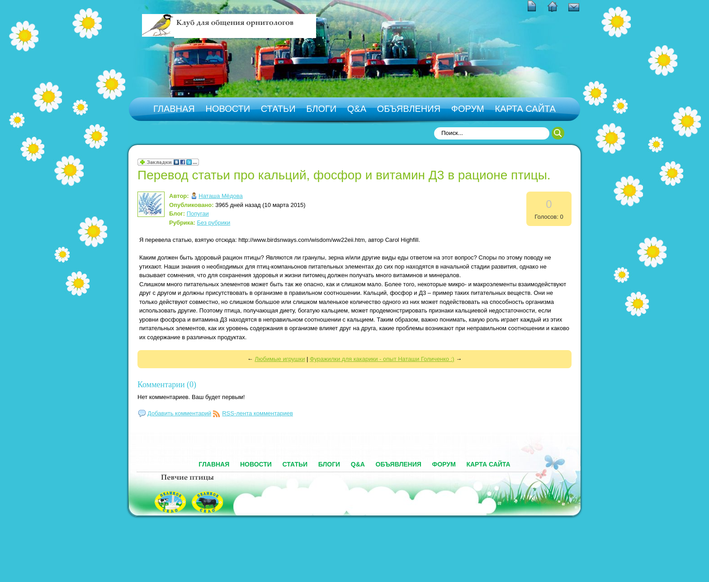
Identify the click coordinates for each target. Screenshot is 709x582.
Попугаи (198, 213)
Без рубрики (214, 222)
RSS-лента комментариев (257, 413)
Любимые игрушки (280, 359)
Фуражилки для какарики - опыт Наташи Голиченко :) (382, 359)
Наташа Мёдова (221, 195)
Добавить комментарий (179, 413)
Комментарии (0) (166, 384)
